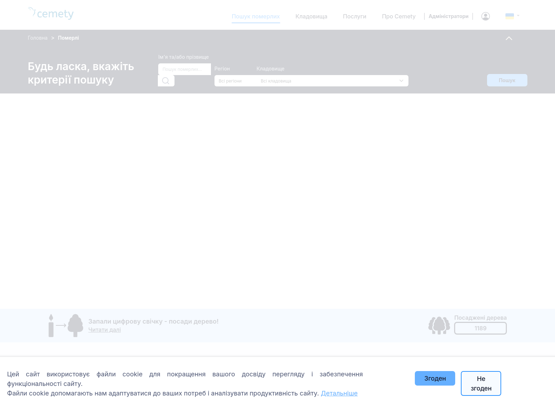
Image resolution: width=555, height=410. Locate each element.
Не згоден (481, 383)
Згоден (435, 378)
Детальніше (339, 393)
